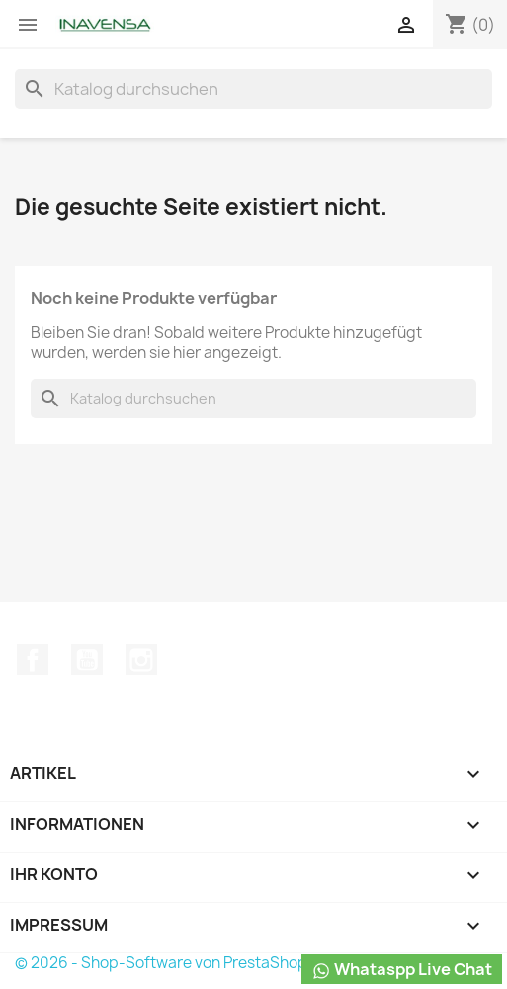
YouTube (87, 659)
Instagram (141, 659)
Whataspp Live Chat (401, 969)
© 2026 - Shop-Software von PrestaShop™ (168, 962)
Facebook (32, 659)
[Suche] (253, 89)
